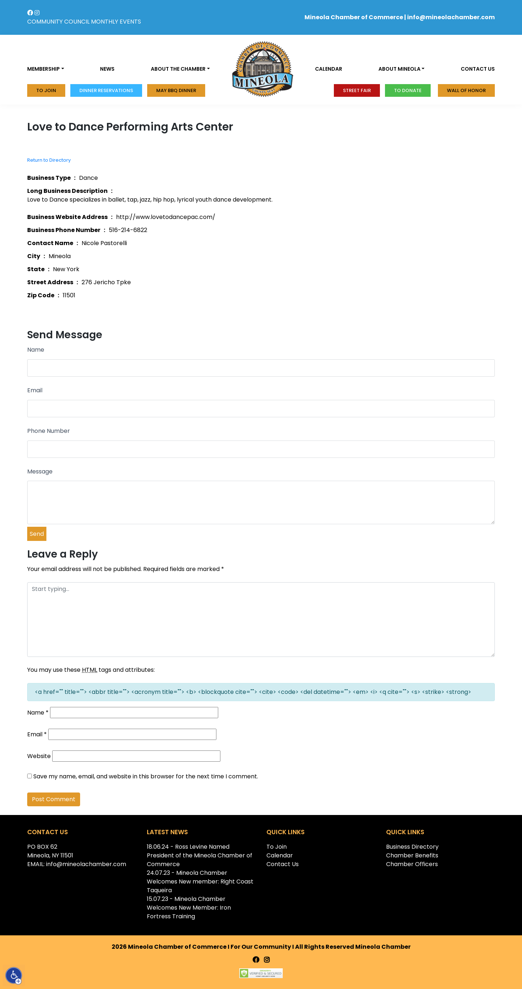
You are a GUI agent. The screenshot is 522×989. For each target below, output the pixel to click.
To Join (46, 90)
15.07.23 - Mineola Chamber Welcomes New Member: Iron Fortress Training (189, 907)
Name (35, 349)
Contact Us (282, 864)
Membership (43, 69)
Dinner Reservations (106, 90)
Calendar (328, 69)
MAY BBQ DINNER (176, 90)
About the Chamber (178, 69)
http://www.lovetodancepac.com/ (165, 217)
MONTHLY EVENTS (116, 21)
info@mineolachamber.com (451, 17)
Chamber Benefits (412, 855)
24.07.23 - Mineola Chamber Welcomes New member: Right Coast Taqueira (200, 881)
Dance (88, 178)
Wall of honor (466, 90)
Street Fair (357, 90)
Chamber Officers (412, 864)
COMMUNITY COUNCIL (58, 21)
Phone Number (48, 431)
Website (39, 756)
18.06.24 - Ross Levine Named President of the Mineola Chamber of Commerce (199, 855)
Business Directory (412, 847)
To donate (408, 90)
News (107, 69)
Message (40, 471)
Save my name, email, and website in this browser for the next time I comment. (145, 776)
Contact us (478, 69)
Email (34, 390)
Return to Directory (49, 160)
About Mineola (399, 69)
